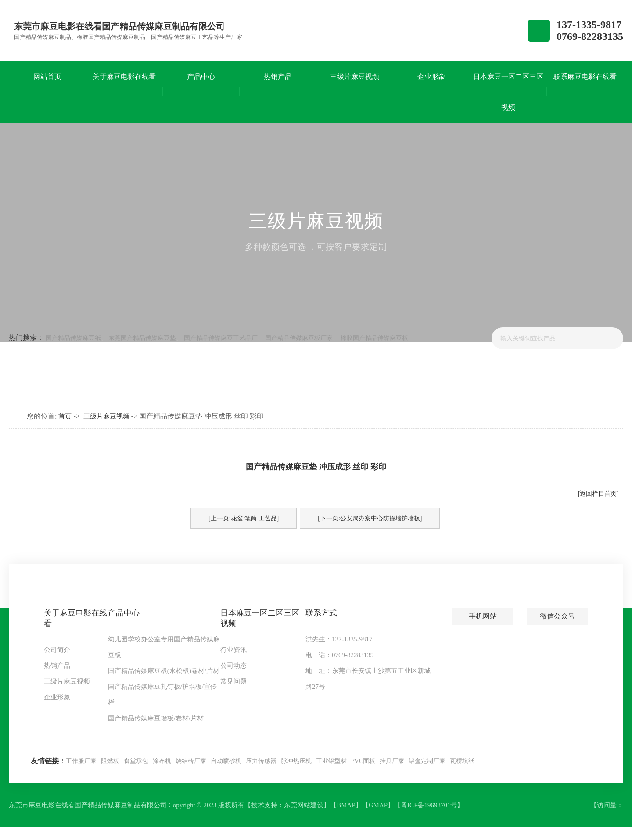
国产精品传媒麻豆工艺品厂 (221, 338)
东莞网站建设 (303, 805)
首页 (65, 416)
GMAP (378, 805)
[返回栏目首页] (598, 493)
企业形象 (57, 697)
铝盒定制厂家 (427, 761)
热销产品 (57, 665)
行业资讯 (233, 649)
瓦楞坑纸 (462, 761)
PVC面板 (363, 761)
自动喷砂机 (226, 761)
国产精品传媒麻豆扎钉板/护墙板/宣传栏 (162, 694)
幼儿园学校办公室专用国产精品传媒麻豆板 (164, 647)
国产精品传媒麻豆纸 (73, 338)
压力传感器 (261, 761)
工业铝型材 (331, 761)
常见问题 (233, 681)
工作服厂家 (81, 761)
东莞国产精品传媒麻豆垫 (142, 338)
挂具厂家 (392, 761)
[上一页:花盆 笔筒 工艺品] (243, 518)
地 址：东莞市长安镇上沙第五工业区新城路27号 (368, 678)
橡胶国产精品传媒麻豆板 (374, 338)
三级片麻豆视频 (106, 416)
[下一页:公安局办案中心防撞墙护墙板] (370, 518)
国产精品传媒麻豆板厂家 (299, 338)
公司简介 (57, 649)
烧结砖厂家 (191, 761)
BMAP (346, 805)
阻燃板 (110, 761)
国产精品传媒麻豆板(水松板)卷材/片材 (163, 670)
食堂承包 (136, 761)
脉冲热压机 (296, 761)
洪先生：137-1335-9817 (339, 639)
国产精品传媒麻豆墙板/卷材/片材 (156, 718)
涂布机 (162, 761)
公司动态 (233, 665)
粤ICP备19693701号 (429, 805)
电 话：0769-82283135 (339, 655)
